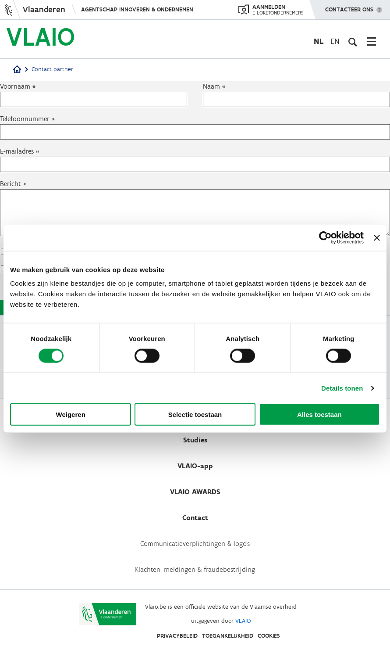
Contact (195, 517)
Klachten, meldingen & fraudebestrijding (195, 569)
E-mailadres (17, 151)
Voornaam (15, 86)
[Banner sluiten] (377, 237)
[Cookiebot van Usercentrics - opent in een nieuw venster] (325, 237)
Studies (195, 440)
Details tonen (342, 387)
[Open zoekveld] (352, 41)
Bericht (10, 184)
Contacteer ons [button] (349, 6)
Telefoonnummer (25, 119)
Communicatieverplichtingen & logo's (195, 543)
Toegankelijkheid (227, 635)
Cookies (269, 635)
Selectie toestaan (195, 414)
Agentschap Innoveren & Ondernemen (137, 9)
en (335, 41)
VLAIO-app (195, 466)
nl (318, 41)
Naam (211, 86)
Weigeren (70, 414)
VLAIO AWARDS (195, 492)
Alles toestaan (319, 414)
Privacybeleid (177, 635)
